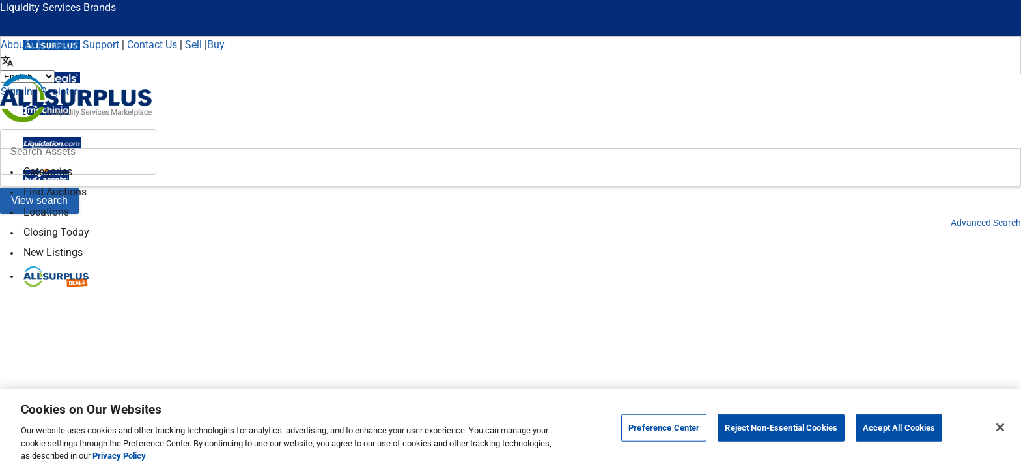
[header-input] (78, 152)
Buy (216, 44)
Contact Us (152, 44)
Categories (47, 171)
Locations (46, 212)
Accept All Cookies (899, 428)
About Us (21, 44)
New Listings (53, 252)
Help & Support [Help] (84, 44)
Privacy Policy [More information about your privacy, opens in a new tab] (119, 456)
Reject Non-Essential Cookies (781, 428)
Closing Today (56, 232)
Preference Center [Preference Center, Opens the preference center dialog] (663, 428)
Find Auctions (55, 192)
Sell (193, 44)
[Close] (1000, 427)
